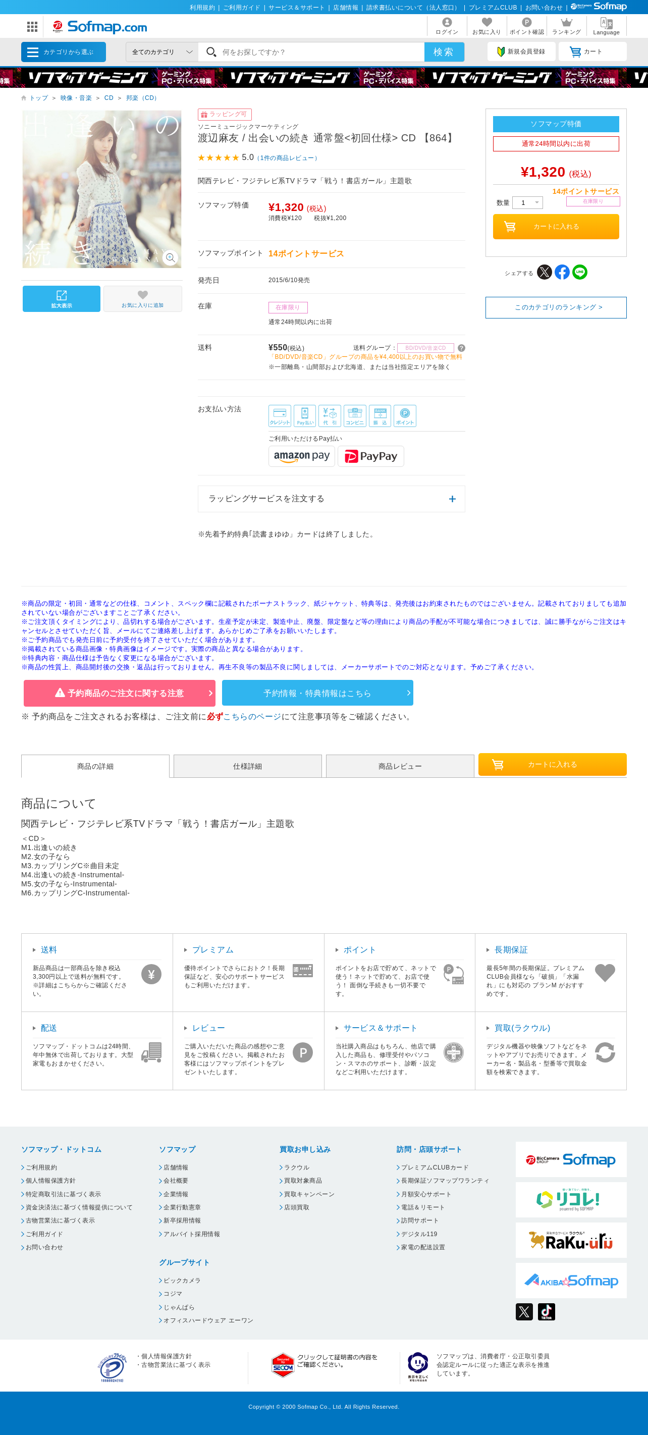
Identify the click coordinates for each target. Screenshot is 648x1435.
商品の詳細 (95, 766)
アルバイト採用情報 (192, 1234)
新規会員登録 (521, 52)
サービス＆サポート (296, 7)
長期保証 (511, 949)
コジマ (173, 1293)
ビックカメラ (182, 1280)
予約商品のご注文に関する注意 (126, 693)
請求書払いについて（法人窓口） (413, 7)
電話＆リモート (423, 1207)
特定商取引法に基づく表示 (63, 1194)
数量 (520, 202)
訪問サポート (420, 1220)
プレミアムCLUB (493, 7)
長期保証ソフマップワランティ (445, 1180)
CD (109, 97)
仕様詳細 (247, 766)
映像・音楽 (76, 97)
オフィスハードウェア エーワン (209, 1320)
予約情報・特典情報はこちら (317, 693)
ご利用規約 (41, 1167)
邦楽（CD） (143, 97)
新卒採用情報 (182, 1220)
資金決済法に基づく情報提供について (79, 1207)
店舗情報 (345, 7)
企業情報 (176, 1194)
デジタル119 (419, 1234)
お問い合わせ (544, 7)
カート (586, 52)
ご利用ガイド (242, 7)
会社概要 (176, 1180)
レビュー (209, 1028)
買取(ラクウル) (523, 1028)
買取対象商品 (303, 1180)
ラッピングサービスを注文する (266, 498)
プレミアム (213, 949)
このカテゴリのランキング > (559, 307)
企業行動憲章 (182, 1207)
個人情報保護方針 (51, 1180)
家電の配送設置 (423, 1247)
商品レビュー (400, 766)
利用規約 (202, 7)
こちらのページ (252, 716)
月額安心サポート (426, 1194)
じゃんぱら (179, 1307)
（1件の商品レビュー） (287, 158)
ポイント (360, 949)
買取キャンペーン (309, 1194)
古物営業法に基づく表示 (60, 1220)
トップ (38, 97)
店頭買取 (296, 1207)
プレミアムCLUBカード (435, 1167)
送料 (49, 949)
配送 (49, 1028)
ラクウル (296, 1167)
